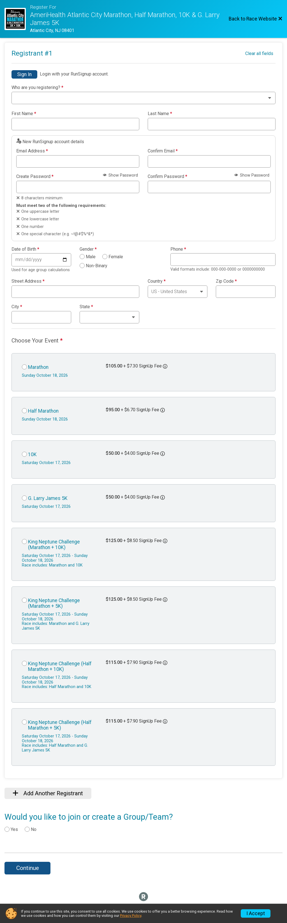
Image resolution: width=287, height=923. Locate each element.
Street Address (28, 281)
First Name (23, 113)
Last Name (160, 113)
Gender (88, 249)
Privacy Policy (130, 915)
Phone (178, 249)
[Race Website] (17, 19)
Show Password (120, 175)
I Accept (255, 913)
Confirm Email (163, 151)
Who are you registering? (37, 87)
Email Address (32, 151)
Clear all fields (259, 53)
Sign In (24, 74)
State (86, 306)
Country (157, 281)
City (16, 306)
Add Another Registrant (48, 793)
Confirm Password (167, 176)
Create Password (35, 176)
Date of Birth (25, 249)
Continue (27, 868)
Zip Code (226, 281)
